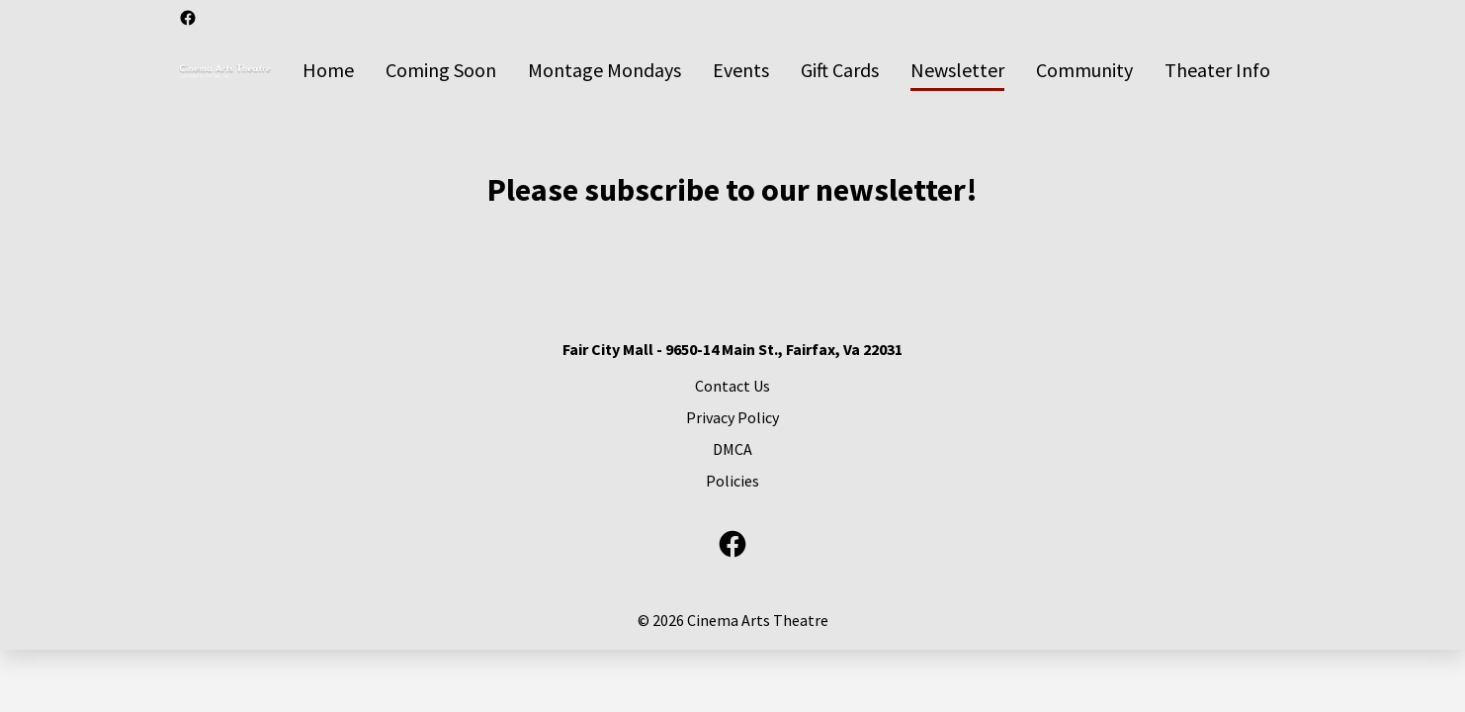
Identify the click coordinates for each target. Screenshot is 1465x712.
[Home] (328, 71)
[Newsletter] (957, 71)
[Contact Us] (732, 385)
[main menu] (786, 71)
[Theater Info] (1217, 71)
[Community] (1084, 71)
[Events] (741, 71)
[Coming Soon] (441, 71)
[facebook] (188, 18)
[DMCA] (732, 449)
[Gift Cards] (840, 71)
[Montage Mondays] (604, 71)
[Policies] (732, 480)
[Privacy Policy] (732, 417)
